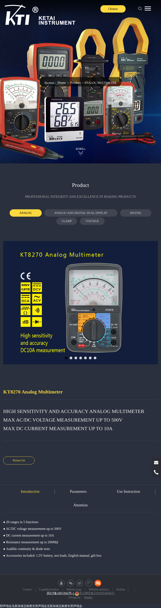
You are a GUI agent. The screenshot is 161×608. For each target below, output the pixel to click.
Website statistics (99, 589)
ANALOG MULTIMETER (25, 214)
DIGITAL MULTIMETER (135, 214)
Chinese (113, 8)
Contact (27, 589)
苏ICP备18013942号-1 (61, 593)
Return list (19, 460)
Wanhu (88, 597)
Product (75, 82)
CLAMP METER (67, 222)
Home (62, 82)
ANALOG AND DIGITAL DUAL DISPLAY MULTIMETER (81, 214)
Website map (74, 589)
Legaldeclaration (49, 589)
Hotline (120, 589)
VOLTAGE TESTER (92, 222)
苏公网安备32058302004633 (94, 593)
